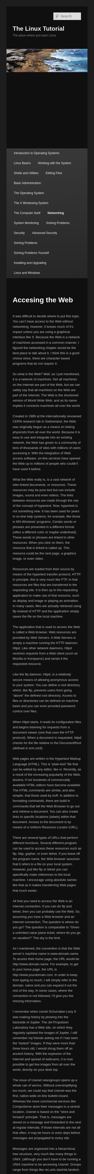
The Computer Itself (27, 213)
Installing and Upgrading (30, 263)
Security (19, 233)
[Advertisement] (47, 110)
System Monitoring (26, 223)
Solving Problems (57, 223)
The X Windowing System (31, 203)
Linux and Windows (27, 273)
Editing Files (54, 173)
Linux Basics (22, 163)
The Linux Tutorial (38, 28)
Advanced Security (44, 233)
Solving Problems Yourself (31, 253)
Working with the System (54, 163)
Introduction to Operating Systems (36, 153)
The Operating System (29, 193)
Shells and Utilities (26, 173)
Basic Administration (27, 183)
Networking (56, 213)
